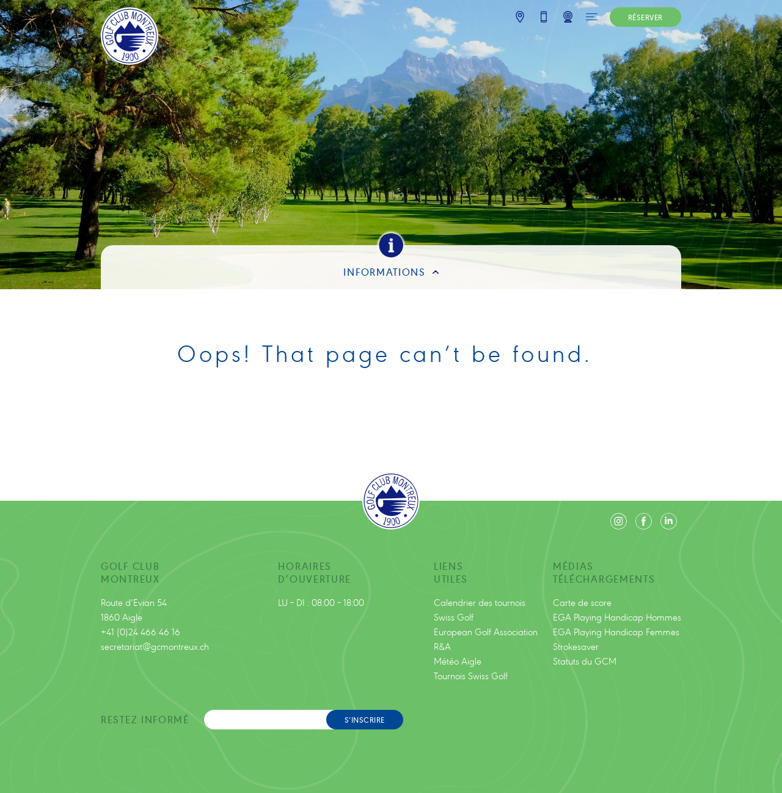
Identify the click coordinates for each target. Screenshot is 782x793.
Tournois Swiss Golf (471, 675)
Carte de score (582, 602)
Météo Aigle (457, 660)
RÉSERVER (645, 17)
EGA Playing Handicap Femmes (616, 631)
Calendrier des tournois (479, 602)
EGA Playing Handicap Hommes (617, 616)
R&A (442, 646)
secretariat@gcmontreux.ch (155, 646)
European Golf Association (486, 631)
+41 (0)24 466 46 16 (140, 631)
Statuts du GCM (584, 660)
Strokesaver (576, 646)
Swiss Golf (453, 616)
